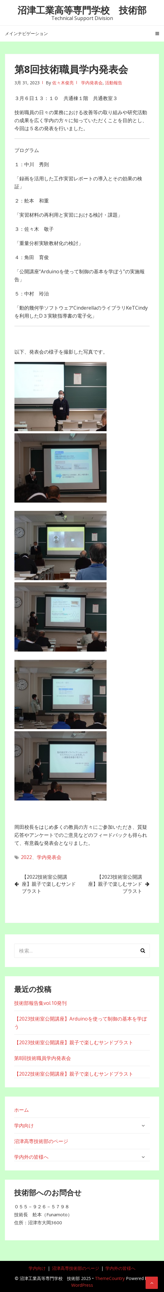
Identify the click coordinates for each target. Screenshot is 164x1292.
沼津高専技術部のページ (41, 1141)
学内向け (24, 1125)
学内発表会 (92, 83)
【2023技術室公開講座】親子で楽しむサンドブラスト (115, 883)
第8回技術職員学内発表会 (42, 1058)
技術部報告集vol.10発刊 (40, 1003)
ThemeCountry (110, 1278)
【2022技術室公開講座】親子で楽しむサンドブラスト (49, 883)
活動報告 (113, 83)
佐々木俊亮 (63, 83)
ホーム (21, 1109)
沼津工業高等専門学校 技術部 (82, 10)
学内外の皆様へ (31, 1157)
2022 (26, 857)
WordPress (82, 1285)
